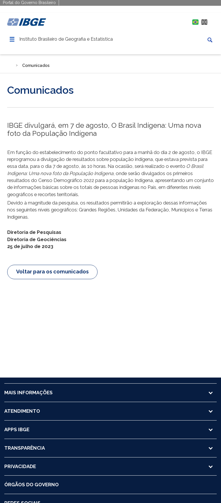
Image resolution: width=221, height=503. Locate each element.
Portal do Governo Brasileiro (29, 2)
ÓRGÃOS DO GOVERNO (31, 484)
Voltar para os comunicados (52, 272)
